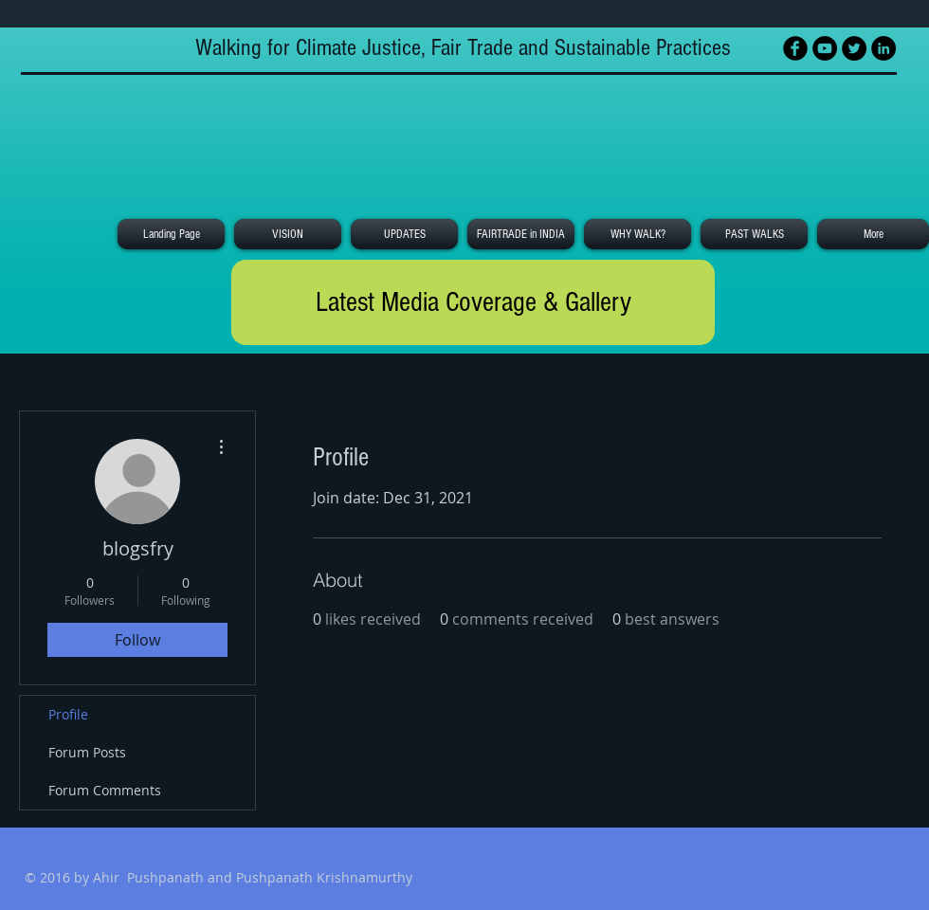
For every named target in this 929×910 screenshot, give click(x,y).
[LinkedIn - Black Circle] (883, 48)
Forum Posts (87, 752)
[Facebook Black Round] (795, 48)
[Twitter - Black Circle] (854, 48)
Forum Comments (104, 790)
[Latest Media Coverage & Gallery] (473, 302)
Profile (68, 714)
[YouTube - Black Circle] (824, 48)
